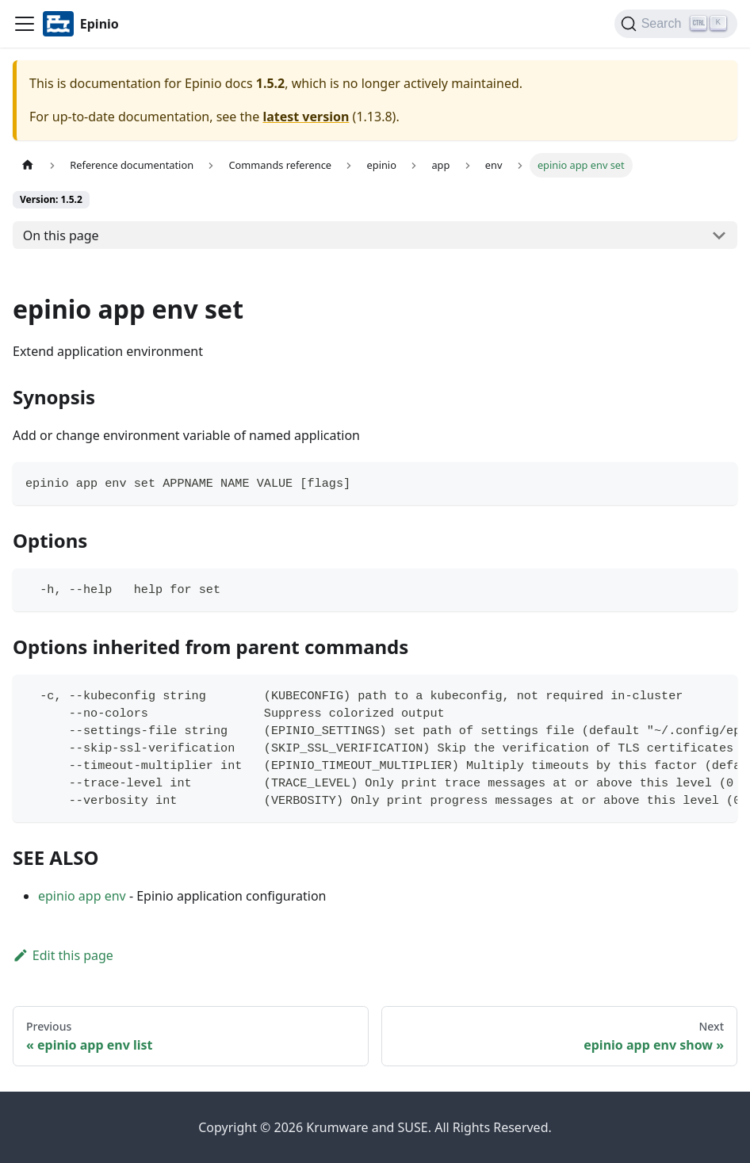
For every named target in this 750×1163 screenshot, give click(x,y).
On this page (61, 235)
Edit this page (63, 955)
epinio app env (82, 896)
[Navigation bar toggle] (24, 24)
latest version (305, 116)
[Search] (675, 24)
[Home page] (28, 165)
